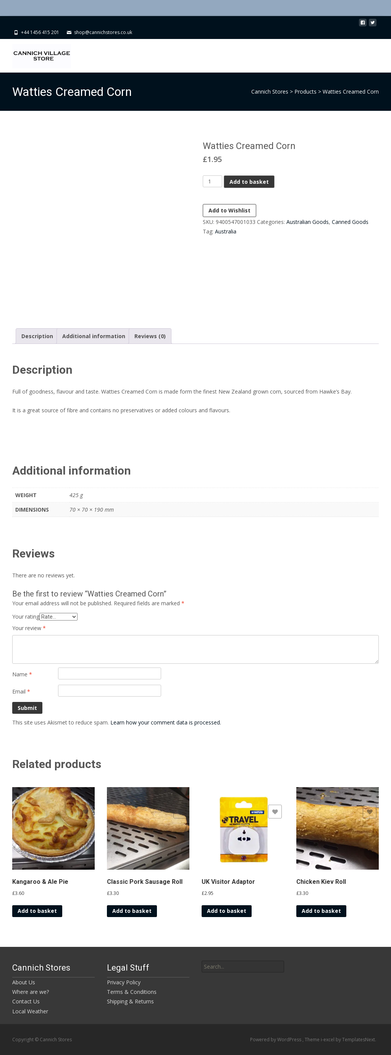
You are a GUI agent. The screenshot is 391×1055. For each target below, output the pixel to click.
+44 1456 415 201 (40, 32)
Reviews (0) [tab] (150, 336)
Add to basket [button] (37, 910)
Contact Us (26, 1001)
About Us (23, 982)
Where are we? (30, 991)
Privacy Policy (124, 982)
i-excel (328, 1039)
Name (22, 674)
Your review (29, 628)
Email (21, 691)
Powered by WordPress (276, 1039)
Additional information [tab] (93, 336)
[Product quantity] (212, 181)
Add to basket (249, 181)
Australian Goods (307, 221)
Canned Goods (350, 221)
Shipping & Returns (130, 1001)
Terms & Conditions (132, 991)
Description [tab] (37, 336)
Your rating (25, 616)
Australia (225, 231)
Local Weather (30, 1011)
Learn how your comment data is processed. (165, 722)
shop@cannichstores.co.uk (103, 32)
